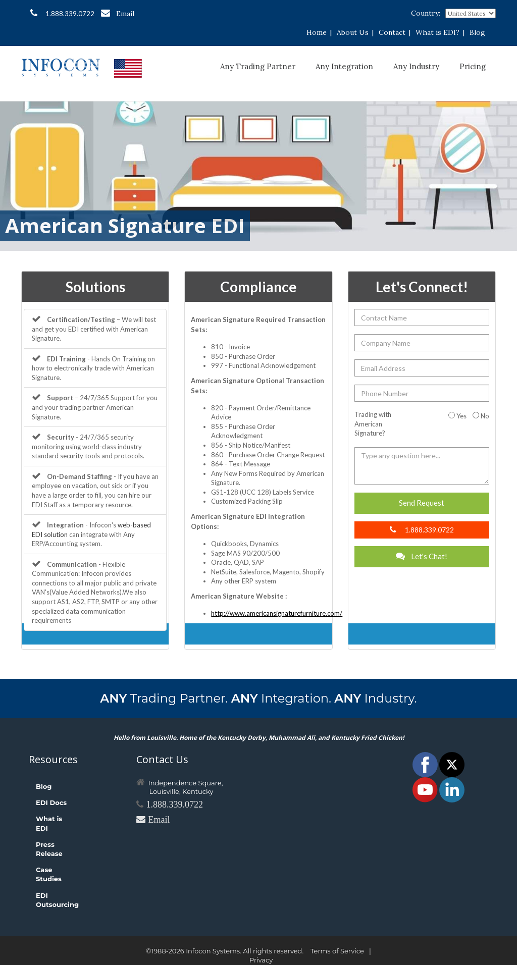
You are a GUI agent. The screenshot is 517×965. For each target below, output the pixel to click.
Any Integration (344, 66)
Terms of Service (337, 951)
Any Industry (416, 66)
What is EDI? (437, 32)
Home (316, 32)
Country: (425, 13)
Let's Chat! (421, 556)
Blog (477, 32)
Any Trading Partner (257, 66)
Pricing (472, 66)
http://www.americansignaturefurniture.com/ (276, 613)
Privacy (261, 960)
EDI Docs (51, 802)
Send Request (421, 502)
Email (117, 13)
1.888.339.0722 (62, 13)
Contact (392, 32)
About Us (353, 32)
